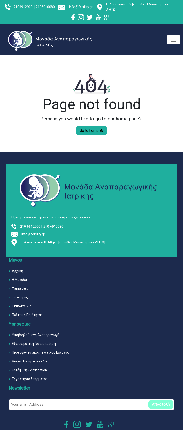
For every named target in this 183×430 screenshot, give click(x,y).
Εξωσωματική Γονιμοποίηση (34, 344)
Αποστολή (161, 404)
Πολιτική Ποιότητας (27, 315)
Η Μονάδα (19, 280)
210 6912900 (30, 227)
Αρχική (17, 271)
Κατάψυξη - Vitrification (29, 370)
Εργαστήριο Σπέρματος (30, 379)
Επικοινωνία (21, 306)
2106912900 (23, 7)
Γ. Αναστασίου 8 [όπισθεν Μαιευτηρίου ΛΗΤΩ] (137, 7)
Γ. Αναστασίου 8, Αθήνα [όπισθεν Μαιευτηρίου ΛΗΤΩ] (63, 242)
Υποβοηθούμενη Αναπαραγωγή (35, 335)
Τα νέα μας (20, 297)
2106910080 (45, 7)
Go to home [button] (91, 130)
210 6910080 (53, 227)
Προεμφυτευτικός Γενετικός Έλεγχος (40, 352)
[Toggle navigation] (173, 39)
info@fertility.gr (81, 7)
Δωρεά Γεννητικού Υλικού (31, 361)
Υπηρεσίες (20, 288)
